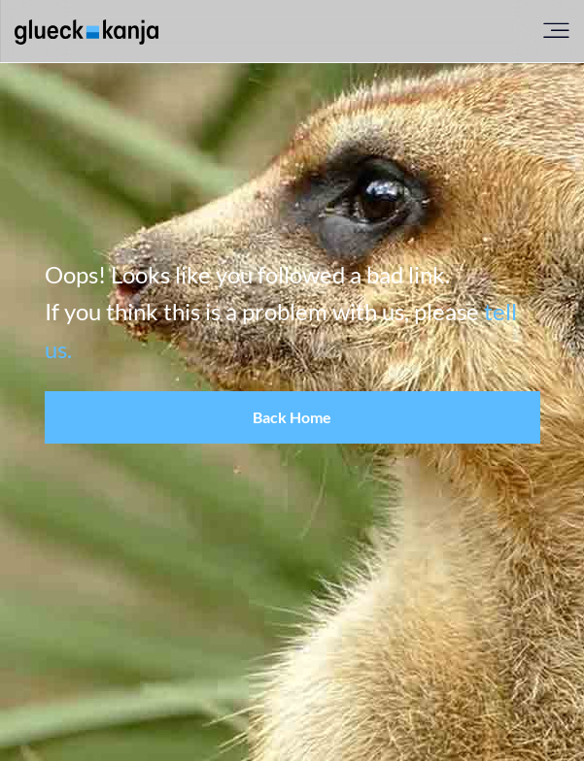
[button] (292, 417)
